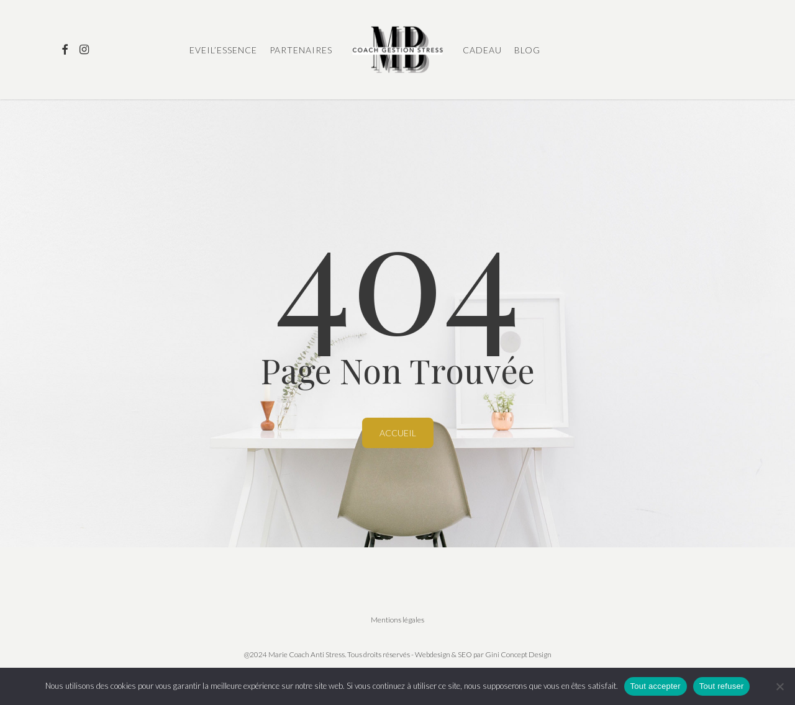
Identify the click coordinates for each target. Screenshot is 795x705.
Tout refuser (721, 686)
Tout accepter (655, 686)
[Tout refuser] (779, 686)
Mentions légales (397, 619)
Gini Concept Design (518, 654)
